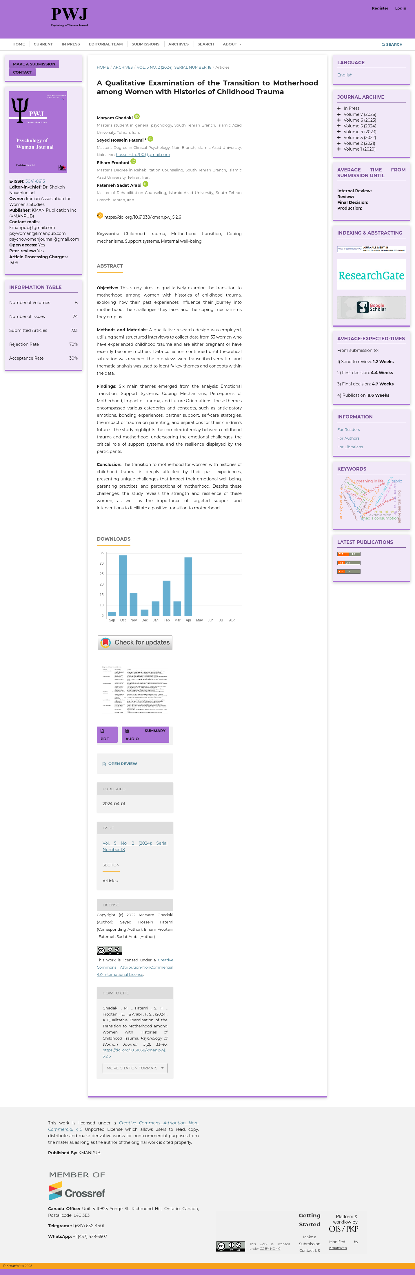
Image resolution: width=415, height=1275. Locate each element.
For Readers (348, 429)
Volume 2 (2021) (358, 143)
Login (400, 8)
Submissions (145, 44)
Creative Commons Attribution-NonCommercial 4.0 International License (135, 967)
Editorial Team (106, 44)
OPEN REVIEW (122, 763)
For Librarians (350, 446)
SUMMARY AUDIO (145, 734)
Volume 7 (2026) (358, 114)
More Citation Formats (132, 1068)
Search (206, 44)
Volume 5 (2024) (358, 126)
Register (380, 8)
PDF (105, 738)
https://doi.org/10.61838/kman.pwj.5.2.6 (142, 217)
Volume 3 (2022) (358, 137)
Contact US (309, 1250)
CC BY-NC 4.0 (270, 1249)
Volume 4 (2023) (358, 131)
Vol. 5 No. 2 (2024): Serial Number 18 (174, 67)
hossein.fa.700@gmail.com (143, 154)
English (344, 75)
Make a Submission (34, 64)
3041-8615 (35, 181)
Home (18, 44)
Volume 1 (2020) (358, 149)
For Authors (348, 438)
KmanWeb (338, 1248)
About (230, 44)
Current (43, 44)
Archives (178, 44)
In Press (71, 44)
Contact (22, 72)
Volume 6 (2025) (358, 120)
